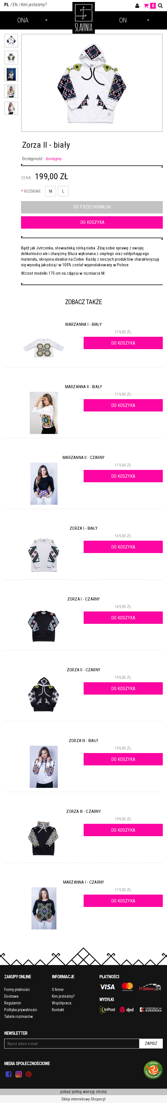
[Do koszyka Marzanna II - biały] (123, 405)
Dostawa (11, 996)
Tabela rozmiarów (18, 1016)
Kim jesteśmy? (34, 4)
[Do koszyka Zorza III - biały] (123, 759)
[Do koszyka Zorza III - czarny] (123, 830)
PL (6, 4)
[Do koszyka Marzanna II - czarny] (123, 476)
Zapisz (151, 1043)
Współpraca (61, 1003)
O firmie (58, 989)
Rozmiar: (31, 191)
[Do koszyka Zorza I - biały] (123, 547)
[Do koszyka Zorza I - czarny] (123, 617)
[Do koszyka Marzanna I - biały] (123, 343)
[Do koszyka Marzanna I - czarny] (123, 901)
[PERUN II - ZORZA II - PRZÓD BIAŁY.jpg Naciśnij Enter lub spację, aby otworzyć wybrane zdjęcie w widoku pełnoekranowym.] (92, 84)
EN (15, 4)
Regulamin (12, 1003)
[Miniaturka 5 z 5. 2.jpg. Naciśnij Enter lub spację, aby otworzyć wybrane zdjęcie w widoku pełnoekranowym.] (11, 108)
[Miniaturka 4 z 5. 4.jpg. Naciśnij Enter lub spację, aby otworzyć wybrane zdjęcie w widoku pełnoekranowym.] (11, 91)
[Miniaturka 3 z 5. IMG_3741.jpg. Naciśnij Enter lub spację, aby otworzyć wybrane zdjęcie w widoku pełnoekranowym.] (11, 74)
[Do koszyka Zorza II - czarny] (123, 688)
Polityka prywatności (20, 1010)
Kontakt (58, 1010)
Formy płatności (17, 989)
